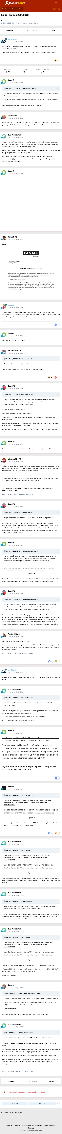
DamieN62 (12, 237)
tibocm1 (26, 359)
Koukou (11, 985)
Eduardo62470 (14, 459)
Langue (8, 1126)
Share (15, 1103)
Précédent (10, 31)
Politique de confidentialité (32, 1126)
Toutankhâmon (14, 634)
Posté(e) (15, 42)
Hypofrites (12, 115)
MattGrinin (27, 88)
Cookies (31, 1128)
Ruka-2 (11, 80)
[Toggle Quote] (5, 88)
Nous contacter (50, 1126)
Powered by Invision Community (31, 1131)
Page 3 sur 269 (32, 31)
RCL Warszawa (14, 135)
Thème (17, 1126)
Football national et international (27, 23)
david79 (11, 386)
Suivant (53, 31)
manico (7, 21)
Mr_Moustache (14, 350)
